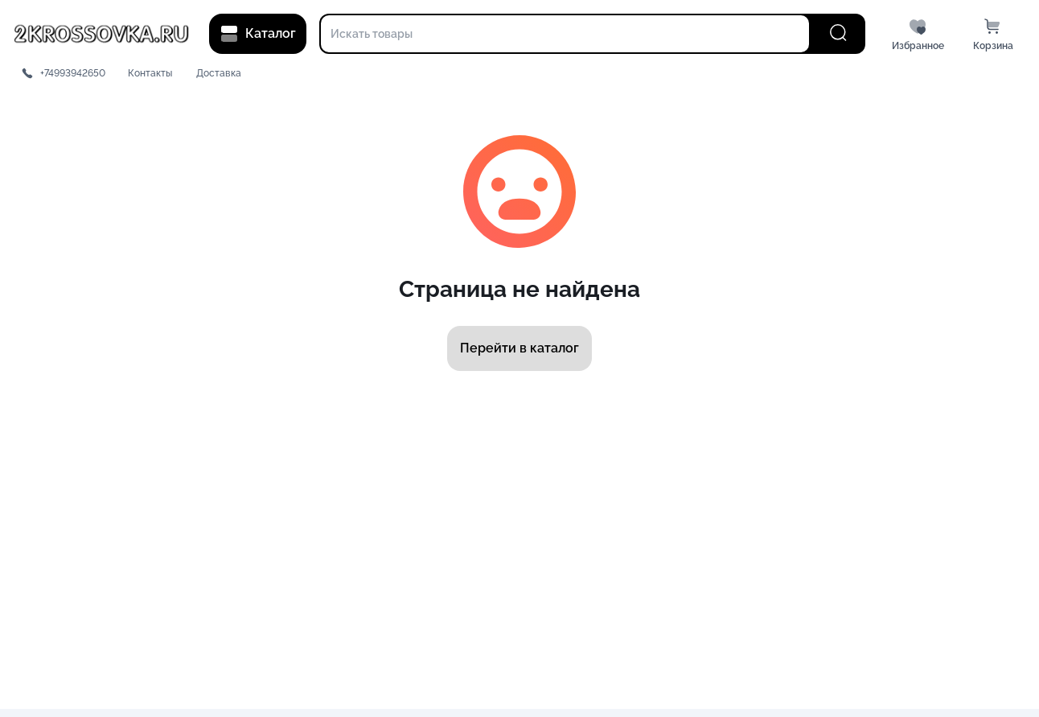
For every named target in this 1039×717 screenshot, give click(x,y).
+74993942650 (72, 73)
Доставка (218, 73)
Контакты (150, 73)
